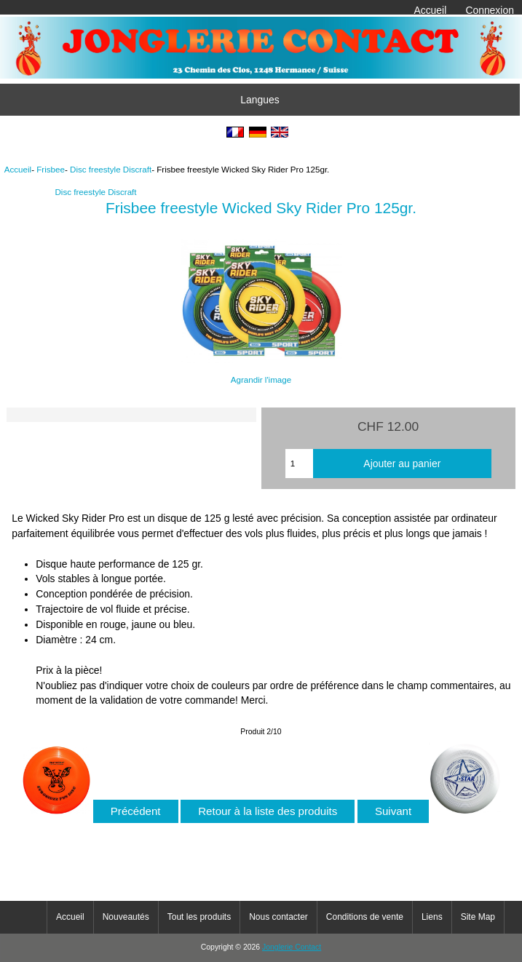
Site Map (478, 917)
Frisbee (50, 169)
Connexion (489, 10)
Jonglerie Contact (291, 947)
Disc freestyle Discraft (110, 169)
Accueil (430, 10)
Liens (432, 917)
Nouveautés (126, 917)
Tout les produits (199, 917)
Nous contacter (278, 917)
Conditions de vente (364, 917)
